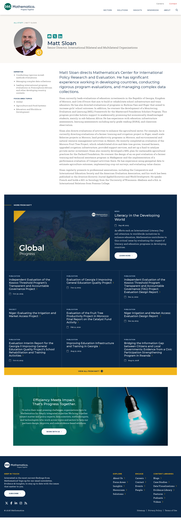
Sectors (107, 10)
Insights (137, 10)
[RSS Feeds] (25, 510)
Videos (158, 509)
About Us (117, 485)
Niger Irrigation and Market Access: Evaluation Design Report (148, 314)
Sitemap (140, 518)
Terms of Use (170, 518)
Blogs (157, 485)
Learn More (126, 256)
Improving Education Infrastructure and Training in (87, 346)
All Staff (18, 23)
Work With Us (54, 436)
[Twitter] (6, 510)
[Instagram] (21, 510)
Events (139, 493)
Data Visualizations (165, 493)
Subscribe (15, 501)
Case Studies (161, 489)
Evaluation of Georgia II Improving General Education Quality (90, 283)
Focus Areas (119, 489)
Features (159, 501)
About (167, 10)
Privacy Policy (154, 518)
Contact (173, 4)
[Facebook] (11, 510)
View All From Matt (90, 371)
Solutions (122, 10)
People (139, 497)
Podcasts (159, 505)
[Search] (176, 10)
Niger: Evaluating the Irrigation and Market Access (33, 314)
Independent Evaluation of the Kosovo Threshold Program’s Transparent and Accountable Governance (30, 284)
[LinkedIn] (16, 510)
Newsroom (153, 10)
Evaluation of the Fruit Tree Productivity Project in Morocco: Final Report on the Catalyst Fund (89, 317)
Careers (160, 4)
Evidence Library (163, 497)
